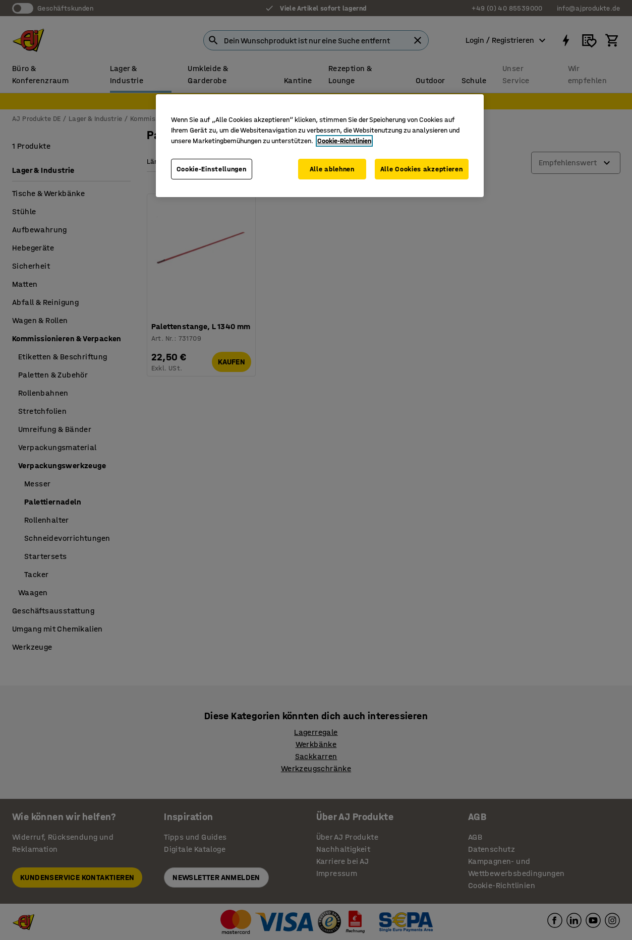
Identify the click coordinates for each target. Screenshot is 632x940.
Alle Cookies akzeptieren (421, 169)
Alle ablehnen (332, 169)
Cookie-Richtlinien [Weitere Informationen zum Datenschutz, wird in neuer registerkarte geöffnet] (344, 141)
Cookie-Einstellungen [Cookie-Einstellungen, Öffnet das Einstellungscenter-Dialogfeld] (212, 169)
